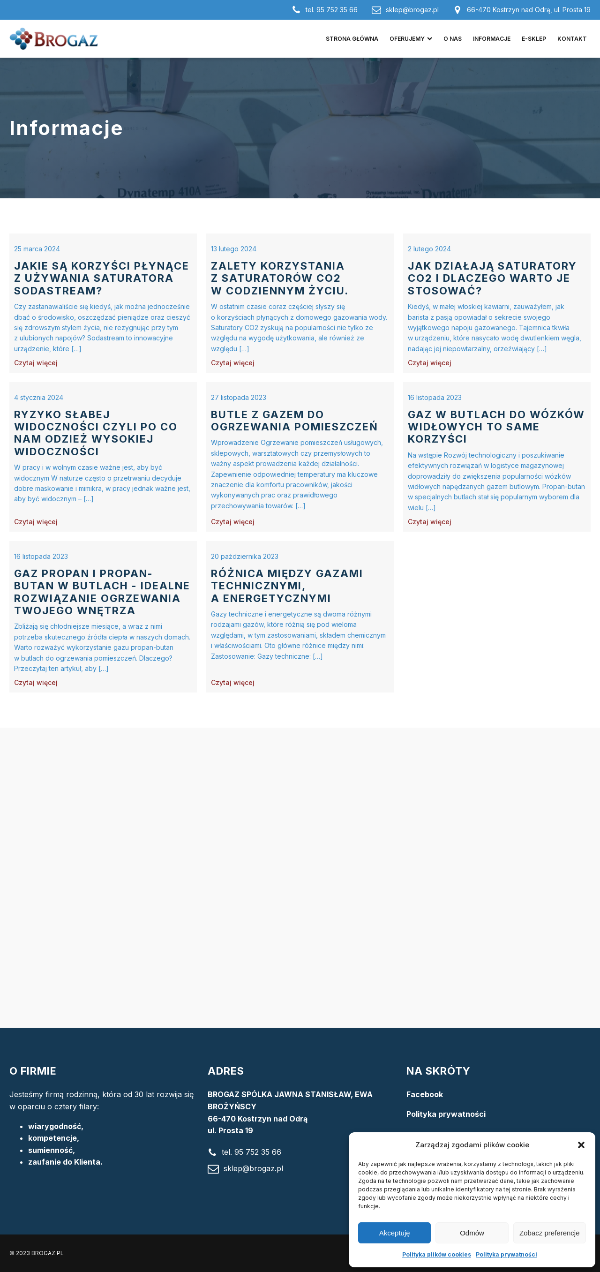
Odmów (472, 1233)
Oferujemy (411, 38)
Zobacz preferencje (549, 1233)
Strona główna (352, 38)
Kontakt (572, 38)
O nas (452, 38)
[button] (581, 1145)
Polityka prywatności (506, 1254)
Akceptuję (394, 1233)
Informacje (491, 38)
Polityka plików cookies (436, 1254)
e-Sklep (534, 38)
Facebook (424, 1094)
